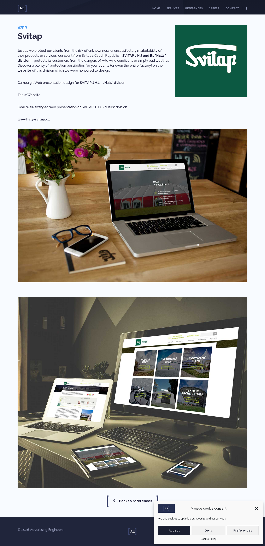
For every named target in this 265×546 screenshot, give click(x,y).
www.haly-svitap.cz (34, 119)
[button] (257, 508)
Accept (174, 530)
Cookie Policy (208, 539)
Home (156, 8)
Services (172, 8)
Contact (232, 8)
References (194, 8)
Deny (208, 530)
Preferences (242, 530)
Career (214, 8)
